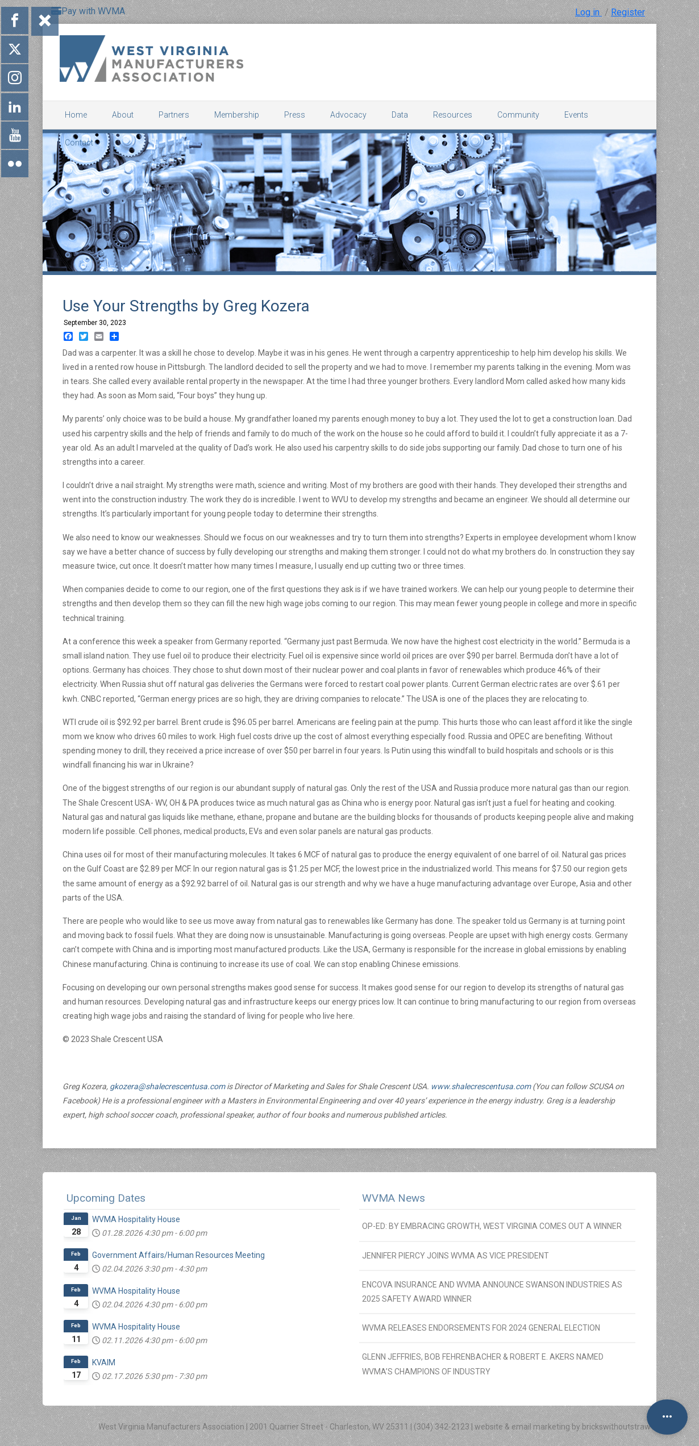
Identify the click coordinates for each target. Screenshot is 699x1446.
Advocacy (348, 114)
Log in (588, 12)
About (123, 114)
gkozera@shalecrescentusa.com (167, 1086)
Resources (452, 114)
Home (76, 114)
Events (576, 114)
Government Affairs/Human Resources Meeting (178, 1255)
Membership (236, 114)
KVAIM (103, 1362)
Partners (174, 114)
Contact (79, 142)
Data (400, 114)
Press (294, 114)
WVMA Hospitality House (136, 1219)
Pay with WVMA (88, 11)
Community (518, 114)
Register (628, 12)
